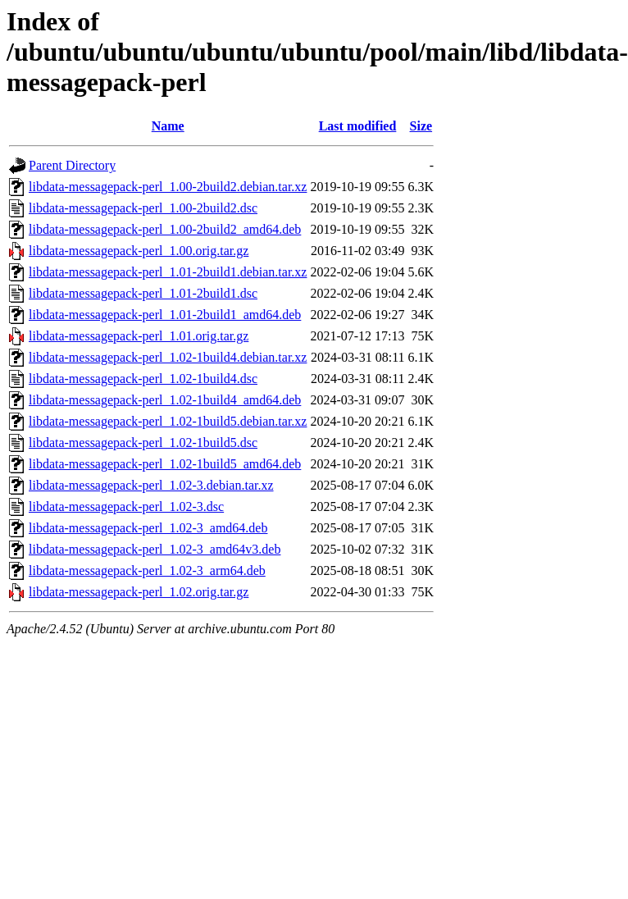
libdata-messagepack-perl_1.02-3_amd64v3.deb (154, 549)
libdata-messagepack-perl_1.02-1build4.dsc (143, 379)
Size (421, 126)
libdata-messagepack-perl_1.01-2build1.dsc (143, 293)
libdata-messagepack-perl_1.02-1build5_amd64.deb (165, 464)
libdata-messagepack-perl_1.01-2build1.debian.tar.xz (168, 272)
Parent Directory (72, 165)
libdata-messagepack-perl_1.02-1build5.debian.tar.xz (168, 421)
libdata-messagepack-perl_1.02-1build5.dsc (143, 443)
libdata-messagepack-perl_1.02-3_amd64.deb (148, 528)
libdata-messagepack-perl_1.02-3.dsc (126, 506)
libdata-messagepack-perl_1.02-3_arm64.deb (147, 570)
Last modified (358, 126)
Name (168, 126)
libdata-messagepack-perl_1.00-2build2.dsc (143, 208)
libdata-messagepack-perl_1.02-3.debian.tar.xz (151, 485)
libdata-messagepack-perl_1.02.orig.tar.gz (138, 592)
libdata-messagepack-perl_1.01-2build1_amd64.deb (165, 315)
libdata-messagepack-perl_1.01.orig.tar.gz (138, 336)
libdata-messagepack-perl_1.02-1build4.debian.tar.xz (168, 357)
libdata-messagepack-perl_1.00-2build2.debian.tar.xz (168, 187)
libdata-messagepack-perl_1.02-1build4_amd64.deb (165, 400)
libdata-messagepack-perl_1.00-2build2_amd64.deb (165, 229)
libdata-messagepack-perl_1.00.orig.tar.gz (138, 251)
